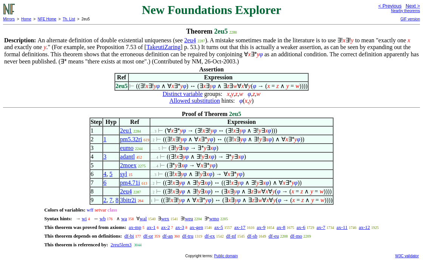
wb (103, 218)
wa (124, 218)
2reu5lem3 (121, 244)
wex (165, 218)
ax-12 (364, 227)
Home (26, 19)
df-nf (231, 236)
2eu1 (126, 130)
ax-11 (342, 227)
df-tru (187, 236)
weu (189, 218)
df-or (148, 236)
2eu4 (190, 40)
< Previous (389, 6)
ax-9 (261, 227)
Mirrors (9, 19)
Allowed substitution (194, 100)
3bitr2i (128, 200)
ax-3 (179, 227)
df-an (167, 236)
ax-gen (196, 227)
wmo (214, 218)
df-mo (296, 236)
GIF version (410, 19)
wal (143, 218)
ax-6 (300, 227)
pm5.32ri (131, 139)
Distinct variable (182, 94)
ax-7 (320, 227)
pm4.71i (130, 182)
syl (123, 174)
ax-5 (218, 227)
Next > (413, 6)
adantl (127, 156)
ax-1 (151, 227)
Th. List (69, 19)
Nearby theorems (405, 11)
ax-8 (280, 227)
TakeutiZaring (164, 47)
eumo (127, 148)
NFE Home (47, 19)
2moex (128, 165)
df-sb (252, 236)
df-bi (129, 236)
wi (84, 218)
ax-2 (165, 227)
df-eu (274, 236)
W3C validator (407, 256)
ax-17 (239, 227)
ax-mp (135, 227)
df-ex (210, 236)
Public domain (226, 256)
